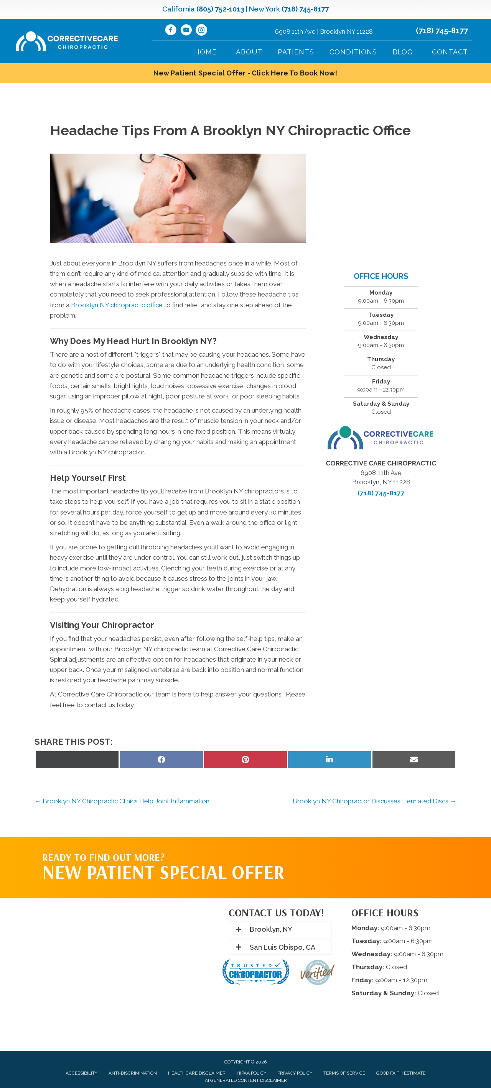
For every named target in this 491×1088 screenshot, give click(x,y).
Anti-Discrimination (133, 1073)
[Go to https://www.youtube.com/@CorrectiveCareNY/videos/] (186, 31)
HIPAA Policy (251, 1073)
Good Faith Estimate (400, 1073)
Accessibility (81, 1073)
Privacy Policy (294, 1073)
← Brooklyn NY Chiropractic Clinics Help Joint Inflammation (122, 801)
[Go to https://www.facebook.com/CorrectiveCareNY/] (170, 31)
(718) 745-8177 (305, 9)
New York (264, 9)
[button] (280, 929)
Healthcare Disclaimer (197, 1073)
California (178, 9)
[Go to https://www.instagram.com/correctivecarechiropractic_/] (201, 31)
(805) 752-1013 (220, 9)
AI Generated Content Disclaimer (246, 1080)
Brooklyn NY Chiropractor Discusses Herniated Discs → (374, 801)
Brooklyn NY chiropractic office (117, 305)
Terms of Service (344, 1073)
